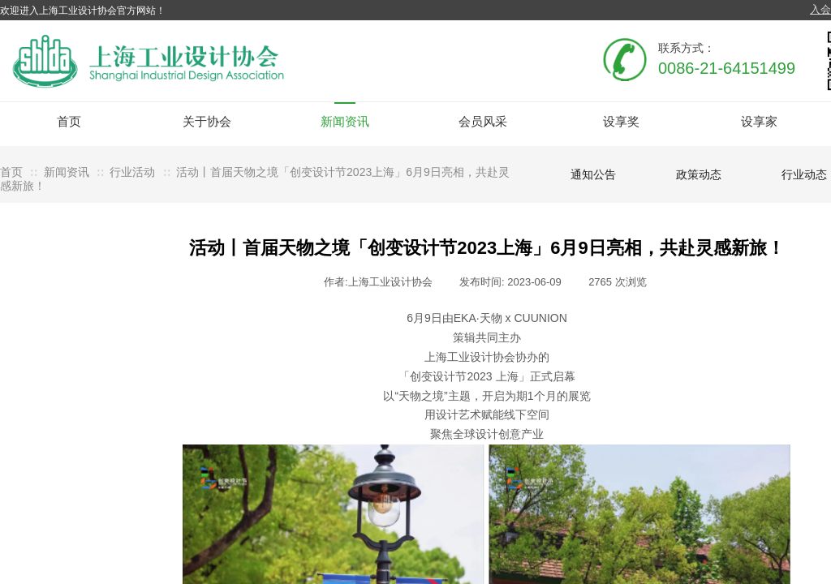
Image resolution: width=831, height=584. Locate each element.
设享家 (759, 121)
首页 (69, 121)
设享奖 (621, 121)
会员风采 (483, 121)
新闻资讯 (345, 121)
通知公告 (593, 174)
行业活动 (132, 171)
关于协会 (207, 121)
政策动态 (698, 174)
